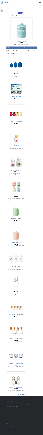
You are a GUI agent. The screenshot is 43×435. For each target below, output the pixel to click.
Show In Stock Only (15, 15)
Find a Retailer (8, 423)
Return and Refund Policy (9, 426)
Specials (7, 414)
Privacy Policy (8, 427)
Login (40, 2)
